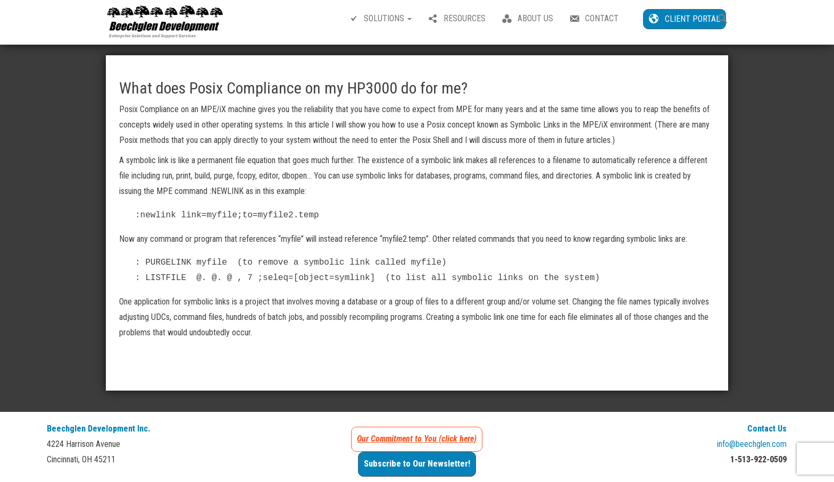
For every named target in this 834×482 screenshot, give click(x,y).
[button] (723, 20)
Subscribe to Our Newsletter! (417, 464)
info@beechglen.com (752, 444)
